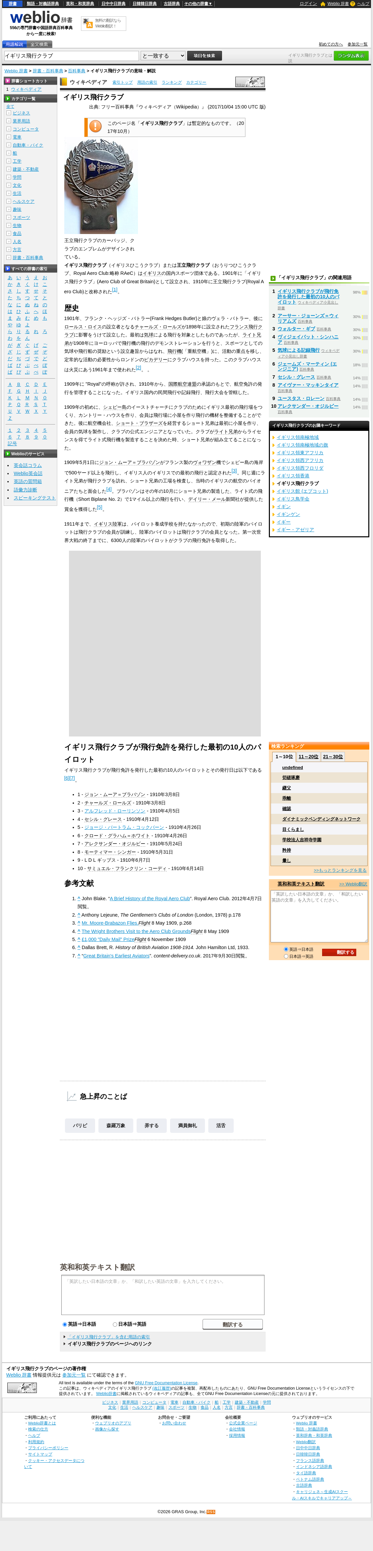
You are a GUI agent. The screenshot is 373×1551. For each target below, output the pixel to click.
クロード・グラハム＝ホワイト (117, 835)
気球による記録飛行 (299, 350)
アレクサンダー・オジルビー (114, 843)
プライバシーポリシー (48, 1448)
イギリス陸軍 (108, 524)
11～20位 (308, 756)
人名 (17, 241)
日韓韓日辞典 (145, 3)
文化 (17, 185)
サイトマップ (40, 1454)
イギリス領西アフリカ (300, 460)
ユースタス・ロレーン (301, 398)
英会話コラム (28, 465)
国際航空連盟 (182, 384)
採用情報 (237, 1435)
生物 (17, 225)
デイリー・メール (207, 499)
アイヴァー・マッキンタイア (308, 385)
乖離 (286, 798)
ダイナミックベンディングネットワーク (321, 819)
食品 (17, 233)
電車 (17, 137)
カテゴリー (196, 82)
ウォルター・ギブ (296, 328)
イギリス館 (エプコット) (302, 491)
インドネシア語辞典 (314, 1466)
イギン (284, 506)
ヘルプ (363, 3)
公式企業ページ (243, 1423)
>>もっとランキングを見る (340, 870)
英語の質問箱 (28, 481)
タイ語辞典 (306, 1473)
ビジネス (21, 112)
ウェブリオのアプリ (113, 1423)
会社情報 (237, 1429)
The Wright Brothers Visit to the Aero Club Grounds (136, 931)
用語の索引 (147, 82)
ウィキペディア (88, 82)
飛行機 (174, 351)
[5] (99, 507)
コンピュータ (26, 129)
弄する (152, 1125)
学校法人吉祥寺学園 (301, 839)
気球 (148, 334)
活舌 (221, 1125)
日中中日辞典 (113, 3)
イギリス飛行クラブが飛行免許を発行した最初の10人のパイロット (308, 297)
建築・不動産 (26, 169)
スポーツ (21, 217)
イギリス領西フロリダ (300, 468)
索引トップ (123, 82)
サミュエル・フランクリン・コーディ (127, 868)
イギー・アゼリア (295, 529)
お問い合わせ (174, 1423)
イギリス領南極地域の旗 (302, 445)
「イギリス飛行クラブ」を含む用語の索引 (108, 1336)
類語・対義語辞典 (43, 3)
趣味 (17, 209)
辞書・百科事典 (48, 70)
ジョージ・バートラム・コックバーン (124, 827)
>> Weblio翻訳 (353, 883)
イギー (284, 522)
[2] (138, 367)
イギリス (152, 273)
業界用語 (21, 121)
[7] (72, 778)
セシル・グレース (103, 819)
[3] (234, 470)
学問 (17, 177)
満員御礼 (187, 1125)
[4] (109, 489)
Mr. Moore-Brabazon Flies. (110, 923)
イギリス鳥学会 (293, 498)
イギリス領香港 (293, 475)
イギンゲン (288, 514)
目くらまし (293, 829)
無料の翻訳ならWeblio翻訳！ (108, 23)
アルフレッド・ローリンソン (114, 810)
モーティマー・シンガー (110, 852)
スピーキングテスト (35, 497)
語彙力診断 (25, 489)
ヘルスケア (23, 201)
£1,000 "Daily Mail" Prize (108, 939)
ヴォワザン (204, 462)
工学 (17, 161)
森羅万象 (115, 1125)
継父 (286, 787)
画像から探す (107, 1429)
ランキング (172, 82)
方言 (17, 249)
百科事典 (76, 70)
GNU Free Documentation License (166, 1383)
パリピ (80, 1125)
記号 (12, 444)
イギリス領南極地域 (298, 437)
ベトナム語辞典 (310, 1479)
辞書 (13, 3)
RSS (211, 1512)
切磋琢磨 (291, 777)
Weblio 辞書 (338, 3)
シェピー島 (115, 407)
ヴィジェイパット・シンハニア (308, 339)
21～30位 (333, 756)
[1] (115, 289)
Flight (144, 923)
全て (10, 106)
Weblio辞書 (106, 1393)
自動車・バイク (28, 145)
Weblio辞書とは (42, 1423)
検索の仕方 (38, 1429)
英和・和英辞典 (80, 3)
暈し (286, 860)
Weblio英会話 (28, 473)
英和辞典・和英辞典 (314, 1435)
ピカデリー (155, 359)
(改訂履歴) (161, 1388)
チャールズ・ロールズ (158, 326)
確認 (286, 808)
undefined (292, 767)
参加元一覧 (358, 44)
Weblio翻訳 (306, 1442)
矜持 (286, 850)
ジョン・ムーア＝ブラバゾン (129, 462)
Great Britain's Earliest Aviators (116, 955)
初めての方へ (331, 44)
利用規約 (36, 1442)
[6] (67, 778)
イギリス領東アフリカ (300, 452)
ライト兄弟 (226, 431)
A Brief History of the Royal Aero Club (150, 898)
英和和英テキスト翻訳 (97, 1267)
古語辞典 (172, 3)
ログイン (308, 3)
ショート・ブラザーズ (139, 423)
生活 (17, 193)
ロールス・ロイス (83, 326)
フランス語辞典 (310, 1460)
